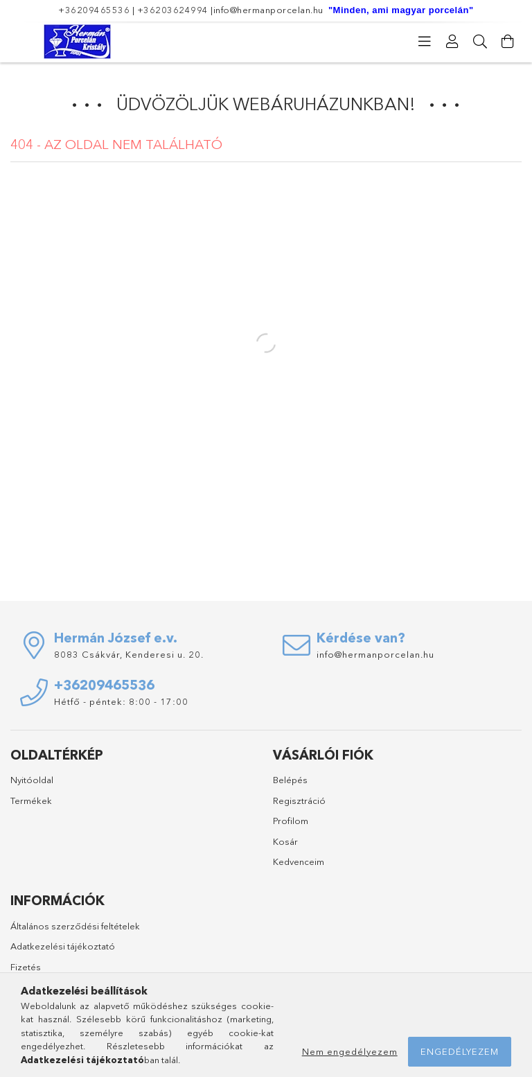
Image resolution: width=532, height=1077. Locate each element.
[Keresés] (480, 41)
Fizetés (25, 966)
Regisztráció (299, 800)
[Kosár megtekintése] (508, 41)
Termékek (31, 800)
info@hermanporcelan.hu (268, 9)
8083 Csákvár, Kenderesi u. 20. (129, 654)
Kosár (285, 841)
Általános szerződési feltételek (75, 925)
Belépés (290, 779)
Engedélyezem (459, 1051)
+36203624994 (173, 9)
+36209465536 (94, 9)
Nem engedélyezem (350, 1051)
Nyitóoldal (31, 779)
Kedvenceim (298, 861)
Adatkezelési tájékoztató (62, 946)
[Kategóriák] (424, 41)
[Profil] (452, 41)
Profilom (290, 820)
